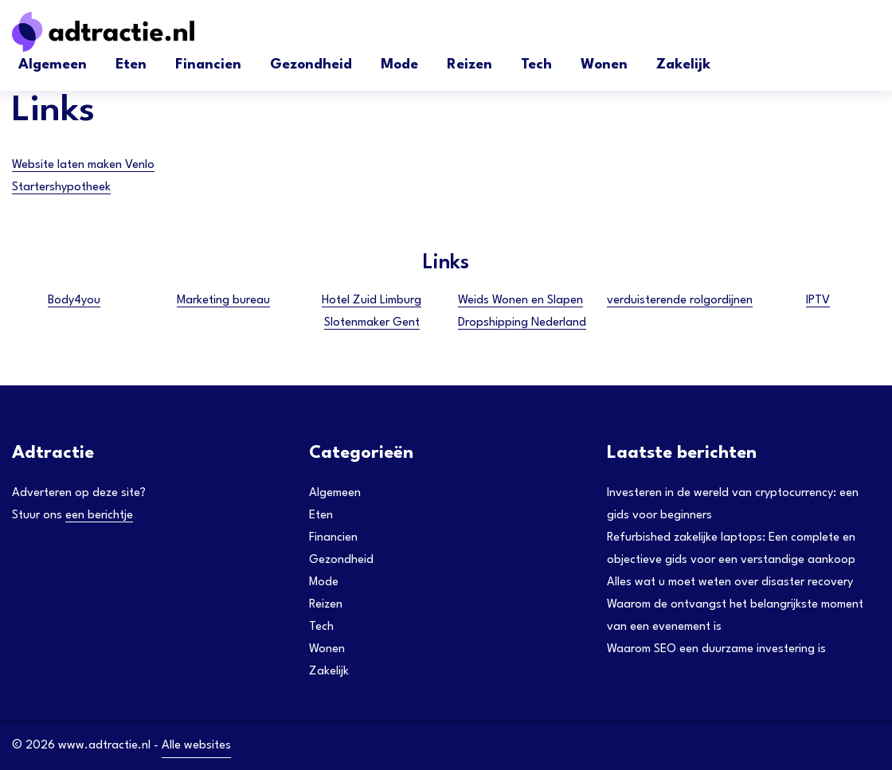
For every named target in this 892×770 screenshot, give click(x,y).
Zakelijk (683, 65)
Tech (536, 65)
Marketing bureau (223, 301)
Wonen (604, 65)
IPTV (818, 301)
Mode (399, 65)
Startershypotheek (61, 187)
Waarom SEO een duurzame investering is (716, 649)
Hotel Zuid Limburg (371, 301)
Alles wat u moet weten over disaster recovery (730, 582)
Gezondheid (311, 65)
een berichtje (99, 516)
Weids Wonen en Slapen (520, 301)
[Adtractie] (131, 32)
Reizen (469, 65)
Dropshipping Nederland (522, 323)
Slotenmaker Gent (372, 323)
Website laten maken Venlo (83, 165)
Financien (208, 65)
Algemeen (52, 65)
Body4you (74, 301)
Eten (131, 65)
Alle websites (196, 746)
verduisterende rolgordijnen (680, 301)
